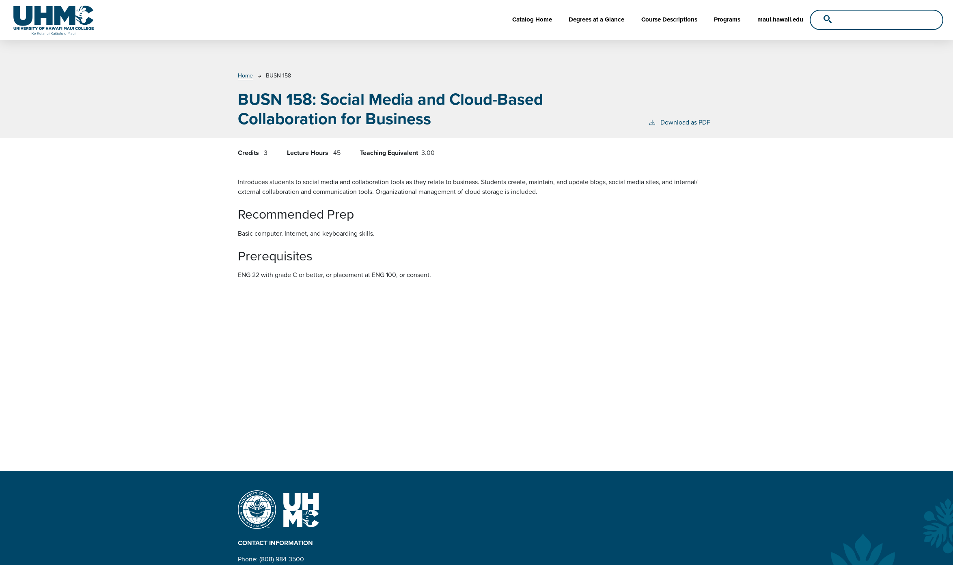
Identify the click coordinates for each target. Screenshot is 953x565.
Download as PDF (679, 122)
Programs (727, 19)
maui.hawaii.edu (780, 19)
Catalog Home (532, 19)
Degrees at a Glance (596, 19)
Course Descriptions (669, 19)
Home (245, 75)
